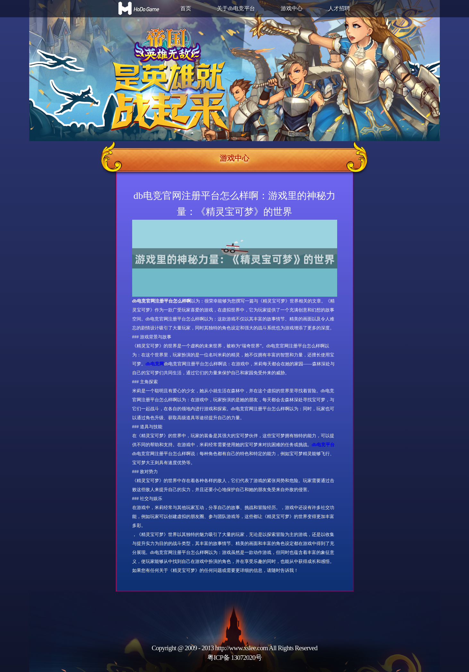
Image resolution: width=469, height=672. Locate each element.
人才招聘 (339, 8)
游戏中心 (292, 8)
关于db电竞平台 (236, 8)
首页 (185, 8)
